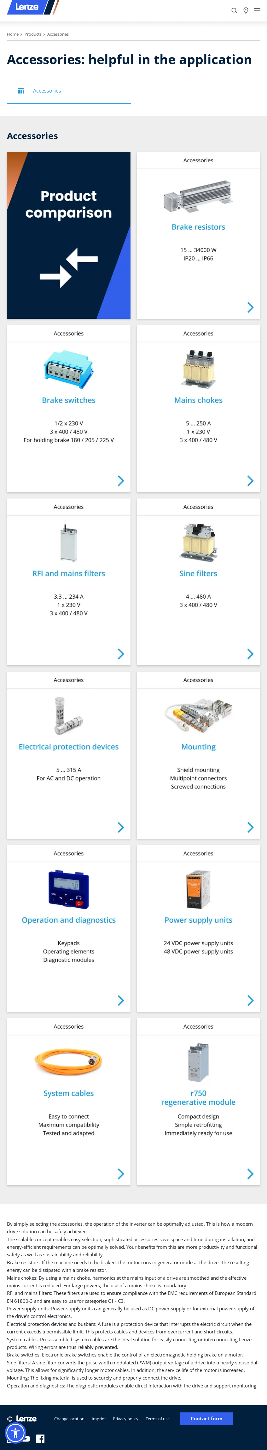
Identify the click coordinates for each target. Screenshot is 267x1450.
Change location (69, 1419)
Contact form (207, 1419)
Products (33, 34)
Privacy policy (125, 1419)
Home (13, 34)
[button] (15, 1433)
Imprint (99, 1419)
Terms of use (158, 1419)
